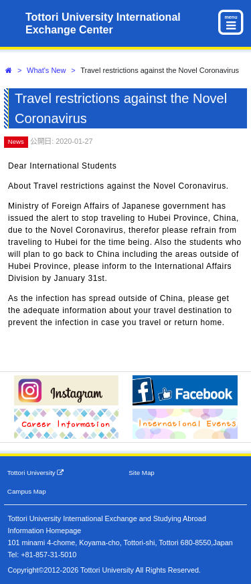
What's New (46, 70)
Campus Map (26, 491)
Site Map (141, 472)
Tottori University (35, 472)
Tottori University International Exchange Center (103, 23)
